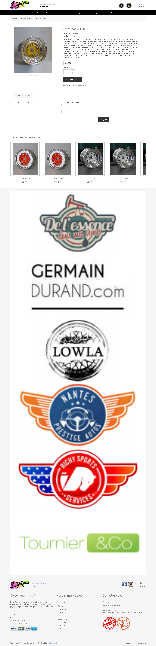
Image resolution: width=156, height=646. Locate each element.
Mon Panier (141, 4)
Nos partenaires (141, 643)
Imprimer (69, 85)
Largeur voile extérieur (23, 102)
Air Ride (36, 13)
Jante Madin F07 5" (90, 179)
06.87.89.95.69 (45, 6)
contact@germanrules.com (47, 4)
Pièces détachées (111, 13)
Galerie (132, 13)
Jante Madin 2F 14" (25, 179)
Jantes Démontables (48, 13)
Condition (66, 36)
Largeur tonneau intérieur (72, 102)
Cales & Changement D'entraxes (81, 13)
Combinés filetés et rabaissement (67, 603)
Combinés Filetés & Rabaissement (20, 13)
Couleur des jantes (70, 109)
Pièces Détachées (63, 622)
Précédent (134, 138)
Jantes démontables (26, 18)
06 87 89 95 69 (36, 587)
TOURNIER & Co (53, 643)
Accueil (14, 18)
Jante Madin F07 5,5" (122, 179)
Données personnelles (18, 621)
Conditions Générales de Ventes (21, 624)
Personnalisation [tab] (23, 95)
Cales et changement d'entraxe (67, 616)
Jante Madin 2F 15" (57, 179)
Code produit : (67, 33)
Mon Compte (140, 6)
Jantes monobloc (63, 612)
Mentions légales (16, 617)
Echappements (97, 13)
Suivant (142, 138)
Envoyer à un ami (81, 85)
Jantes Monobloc (63, 13)
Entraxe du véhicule (22, 109)
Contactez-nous (129, 643)
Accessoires (123, 13)
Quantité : (66, 68)
